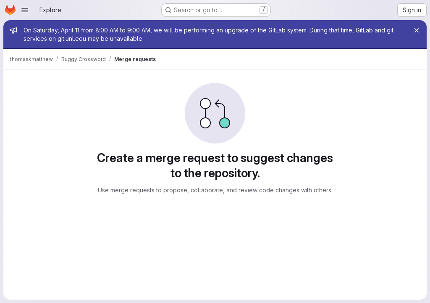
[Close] (417, 30)
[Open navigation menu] (24, 10)
